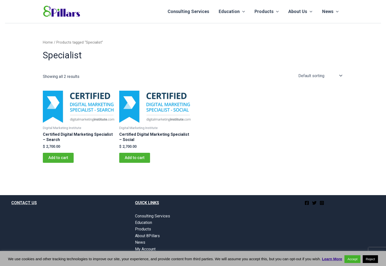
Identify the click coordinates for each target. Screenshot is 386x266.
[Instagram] (322, 203)
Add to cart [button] (58, 157)
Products (268, 12)
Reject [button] (370, 259)
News (330, 12)
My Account (145, 249)
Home (48, 42)
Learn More (332, 259)
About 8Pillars (147, 235)
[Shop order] (319, 76)
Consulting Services (191, 11)
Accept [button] (352, 259)
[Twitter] (314, 203)
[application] (244, 12)
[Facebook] (307, 203)
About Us (301, 12)
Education (234, 12)
